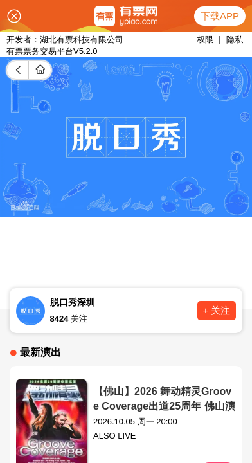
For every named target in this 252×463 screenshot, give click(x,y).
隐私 (234, 39)
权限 (205, 39)
